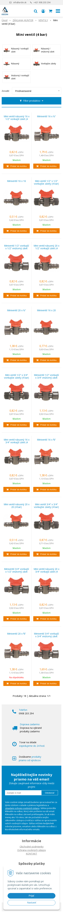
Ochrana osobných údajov (31, 850)
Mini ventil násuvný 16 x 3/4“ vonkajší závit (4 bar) (16, 442)
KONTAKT (31, 853)
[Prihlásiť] (43, 11)
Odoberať (49, 793)
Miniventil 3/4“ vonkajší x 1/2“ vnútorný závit (16, 570)
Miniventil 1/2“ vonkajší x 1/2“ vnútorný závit (16, 247)
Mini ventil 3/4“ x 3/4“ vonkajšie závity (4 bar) (46, 505)
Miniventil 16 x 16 (16, 181)
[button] (36, 11)
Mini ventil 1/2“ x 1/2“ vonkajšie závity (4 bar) (46, 182)
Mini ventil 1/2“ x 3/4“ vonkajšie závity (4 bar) (16, 376)
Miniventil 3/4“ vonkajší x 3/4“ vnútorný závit (46, 635)
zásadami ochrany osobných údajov (22, 808)
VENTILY (43, 20)
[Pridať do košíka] (16, 166)
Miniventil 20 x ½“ (16, 310)
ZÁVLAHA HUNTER (23, 20)
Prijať (31, 895)
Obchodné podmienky (32, 846)
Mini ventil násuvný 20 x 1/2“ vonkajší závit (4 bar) (46, 248)
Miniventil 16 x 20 (46, 310)
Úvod (4, 20)
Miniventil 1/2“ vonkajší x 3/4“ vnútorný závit (46, 376)
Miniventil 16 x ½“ (46, 116)
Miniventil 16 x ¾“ (46, 439)
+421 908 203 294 (42, 2)
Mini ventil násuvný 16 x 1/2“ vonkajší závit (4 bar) (16, 119)
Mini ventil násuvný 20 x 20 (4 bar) (16, 505)
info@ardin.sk (19, 2)
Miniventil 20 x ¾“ (16, 633)
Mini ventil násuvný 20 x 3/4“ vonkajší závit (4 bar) (46, 572)
